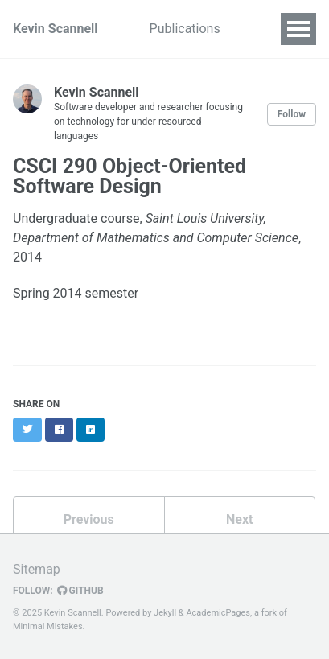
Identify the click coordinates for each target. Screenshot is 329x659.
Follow (292, 114)
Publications (185, 28)
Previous (89, 519)
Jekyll (165, 613)
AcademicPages (218, 613)
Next (239, 519)
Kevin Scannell (55, 28)
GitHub (80, 590)
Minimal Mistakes (48, 626)
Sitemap (36, 569)
